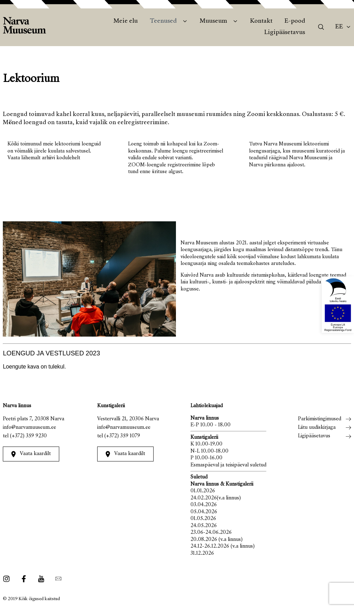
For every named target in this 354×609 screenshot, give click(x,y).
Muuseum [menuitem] (213, 21)
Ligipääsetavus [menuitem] (284, 32)
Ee (339, 27)
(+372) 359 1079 (122, 436)
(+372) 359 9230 (28, 436)
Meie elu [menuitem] (126, 21)
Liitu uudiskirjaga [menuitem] (317, 427)
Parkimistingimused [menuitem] (319, 419)
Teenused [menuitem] (163, 21)
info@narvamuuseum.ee (29, 427)
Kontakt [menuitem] (261, 21)
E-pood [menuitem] (294, 21)
